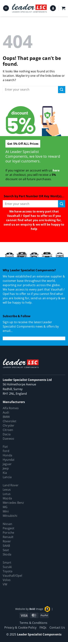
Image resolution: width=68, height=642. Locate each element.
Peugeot (8, 528)
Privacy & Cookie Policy (20, 627)
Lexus (7, 490)
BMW (6, 417)
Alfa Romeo (11, 408)
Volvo (7, 580)
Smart (7, 563)
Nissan (7, 524)
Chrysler (9, 426)
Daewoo (8, 439)
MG (5, 507)
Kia (5, 473)
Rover (7, 541)
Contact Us (57, 627)
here (56, 170)
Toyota (7, 571)
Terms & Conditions (34, 623)
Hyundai (8, 460)
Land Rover (10, 485)
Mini (6, 511)
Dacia (7, 434)
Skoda (7, 554)
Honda (7, 455)
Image (36, 609)
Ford (6, 451)
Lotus (7, 494)
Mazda (7, 498)
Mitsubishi (10, 516)
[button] (6, 8)
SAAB (6, 546)
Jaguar (7, 464)
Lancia (7, 477)
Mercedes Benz (13, 503)
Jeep (6, 468)
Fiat (5, 447)
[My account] (53, 8)
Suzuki (7, 567)
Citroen (8, 430)
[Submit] (61, 89)
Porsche (8, 533)
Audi (6, 412)
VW (5, 584)
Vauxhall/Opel (12, 576)
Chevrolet (9, 421)
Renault (8, 537)
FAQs (43, 627)
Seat (6, 550)
